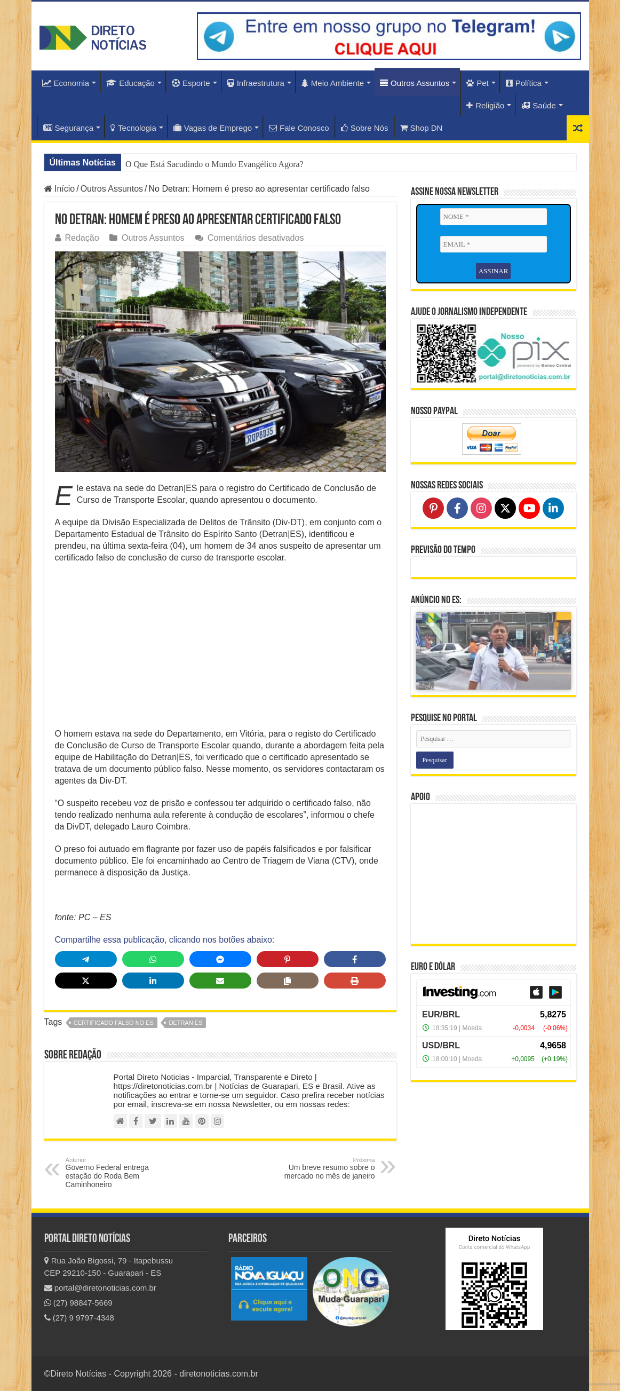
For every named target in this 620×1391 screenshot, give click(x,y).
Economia (66, 83)
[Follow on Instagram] (481, 508)
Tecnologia (133, 127)
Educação (130, 83)
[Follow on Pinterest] (433, 508)
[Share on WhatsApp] (153, 959)
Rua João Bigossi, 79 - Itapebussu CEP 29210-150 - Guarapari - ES (108, 1266)
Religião (485, 105)
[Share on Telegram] (86, 959)
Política (524, 83)
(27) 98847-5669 (78, 1302)
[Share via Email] (220, 981)
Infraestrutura (255, 83)
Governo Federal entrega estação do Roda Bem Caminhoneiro (120, 1173)
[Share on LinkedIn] (153, 981)
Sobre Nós (364, 127)
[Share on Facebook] (355, 959)
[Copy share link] (288, 981)
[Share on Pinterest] (288, 959)
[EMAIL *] (493, 244)
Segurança (68, 127)
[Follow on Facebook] (457, 508)
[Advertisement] (220, 649)
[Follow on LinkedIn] (553, 508)
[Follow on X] (505, 508)
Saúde (538, 105)
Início (59, 188)
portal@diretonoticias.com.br (100, 1287)
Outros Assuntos (414, 83)
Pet (477, 83)
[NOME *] (493, 216)
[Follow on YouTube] (529, 508)
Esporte (191, 83)
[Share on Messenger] (220, 959)
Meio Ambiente (332, 83)
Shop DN (421, 127)
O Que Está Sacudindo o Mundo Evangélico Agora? (214, 164)
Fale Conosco (299, 127)
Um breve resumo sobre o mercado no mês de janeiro (320, 1168)
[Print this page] (355, 981)
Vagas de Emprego (212, 127)
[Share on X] (86, 981)
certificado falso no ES (114, 1022)
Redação (82, 237)
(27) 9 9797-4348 (79, 1317)
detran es (185, 1022)
